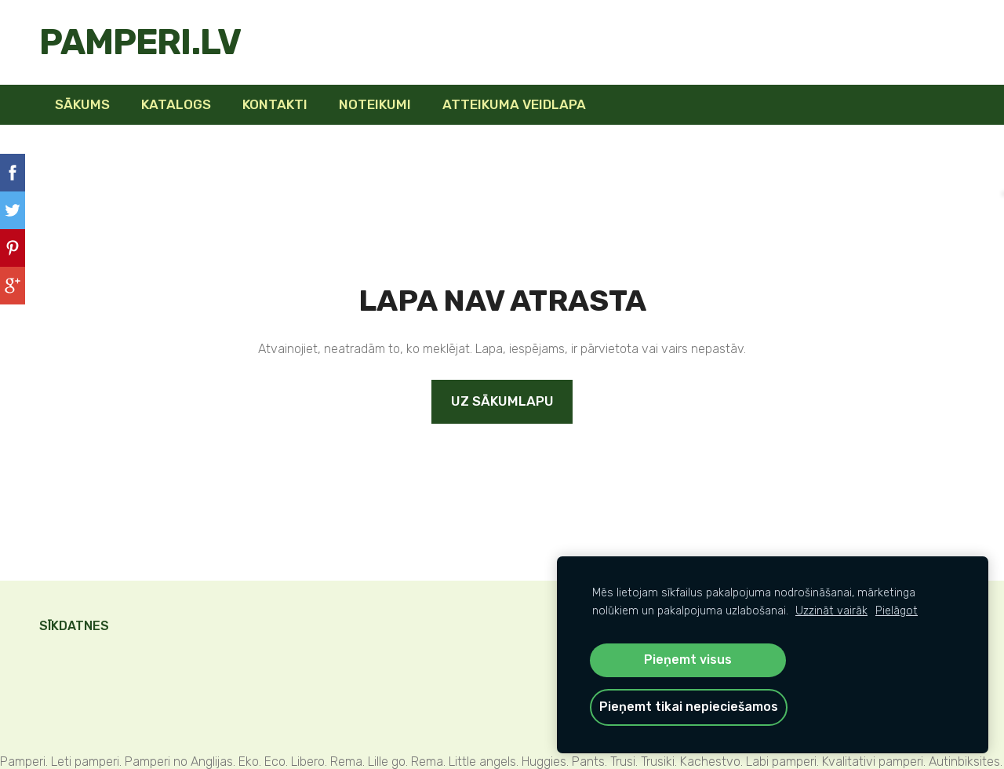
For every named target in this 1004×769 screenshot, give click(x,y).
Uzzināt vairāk (831, 611)
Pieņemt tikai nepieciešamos (688, 706)
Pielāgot (896, 611)
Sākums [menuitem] (82, 104)
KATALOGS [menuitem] (176, 104)
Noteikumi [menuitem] (375, 104)
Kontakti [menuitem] (274, 104)
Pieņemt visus (688, 659)
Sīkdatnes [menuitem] (74, 625)
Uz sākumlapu (502, 401)
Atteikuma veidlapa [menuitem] (514, 104)
